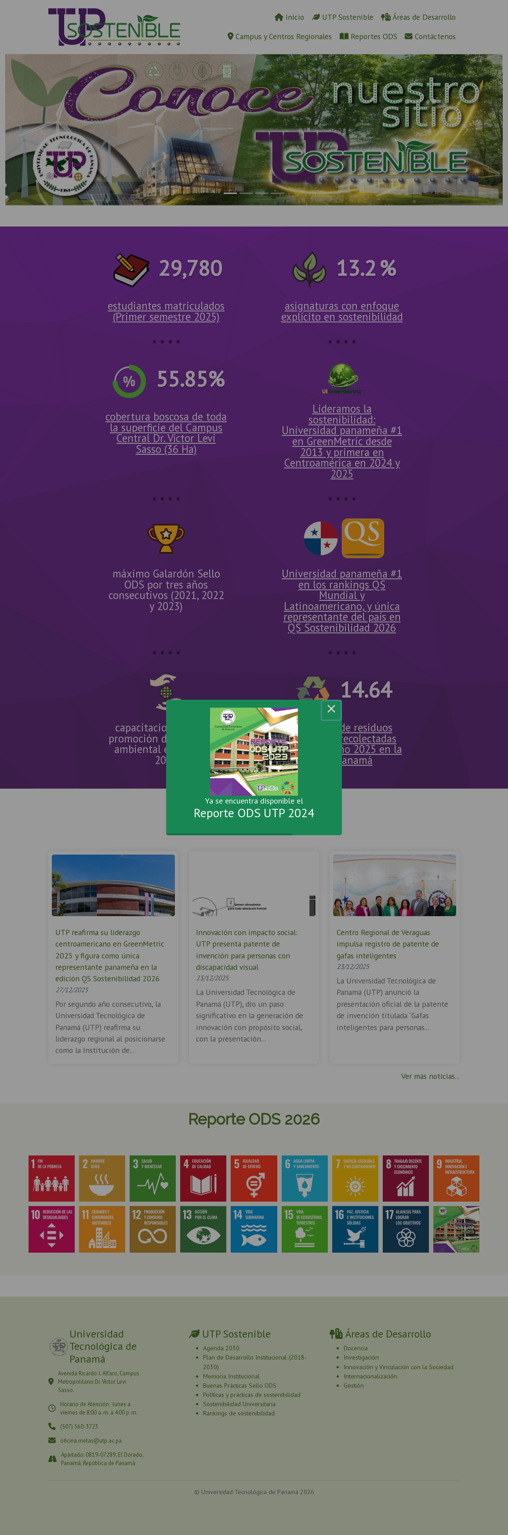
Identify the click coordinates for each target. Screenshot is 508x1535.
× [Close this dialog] (331, 710)
